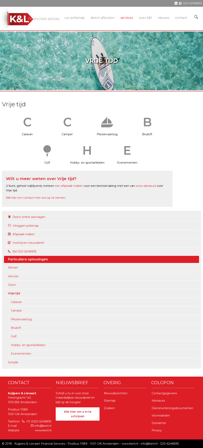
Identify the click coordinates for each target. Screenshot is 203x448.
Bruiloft (147, 124)
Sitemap (110, 400)
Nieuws (163, 18)
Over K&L (145, 18)
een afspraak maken (69, 186)
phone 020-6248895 (190, 3)
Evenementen (127, 152)
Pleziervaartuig (107, 124)
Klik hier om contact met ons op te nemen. (36, 198)
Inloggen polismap (23, 225)
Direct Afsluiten (103, 18)
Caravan (27, 124)
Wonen (13, 267)
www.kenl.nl (43, 430)
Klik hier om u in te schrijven (77, 414)
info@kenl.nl (41, 426)
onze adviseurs (146, 186)
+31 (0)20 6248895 (36, 421)
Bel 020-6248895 (22, 251)
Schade (13, 362)
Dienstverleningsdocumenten (172, 408)
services (127, 18)
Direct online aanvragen (26, 217)
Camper (67, 124)
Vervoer (13, 276)
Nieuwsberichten (115, 393)
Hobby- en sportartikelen (87, 152)
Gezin (12, 285)
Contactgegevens (164, 393)
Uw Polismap (74, 18)
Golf (47, 152)
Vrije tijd (14, 293)
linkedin (176, 3)
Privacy (157, 430)
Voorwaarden (161, 415)
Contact (181, 18)
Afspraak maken (21, 234)
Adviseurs (158, 400)
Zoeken (109, 408)
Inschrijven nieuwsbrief (26, 243)
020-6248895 (169, 443)
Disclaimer (159, 423)
